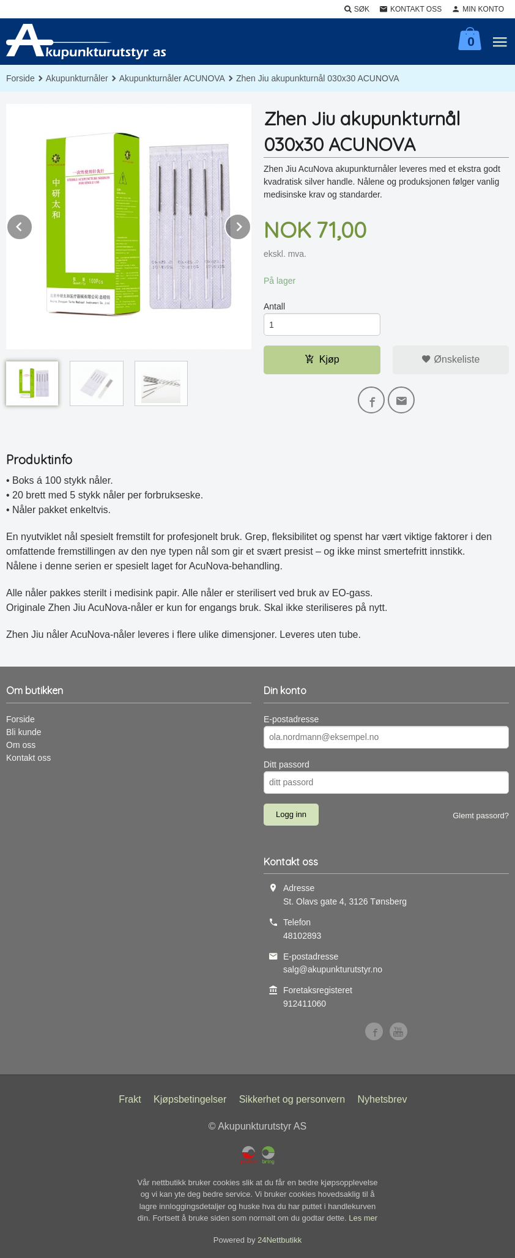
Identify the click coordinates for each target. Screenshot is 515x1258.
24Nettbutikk (280, 1240)
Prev (32, 224)
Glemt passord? (481, 815)
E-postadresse (291, 719)
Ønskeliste (450, 359)
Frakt (130, 1099)
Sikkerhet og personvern (292, 1099)
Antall (274, 306)
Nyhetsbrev (382, 1099)
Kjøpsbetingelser (190, 1099)
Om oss (20, 745)
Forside (20, 78)
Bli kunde (24, 732)
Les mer (363, 1218)
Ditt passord (286, 764)
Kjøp (322, 359)
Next (250, 224)
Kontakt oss (28, 758)
